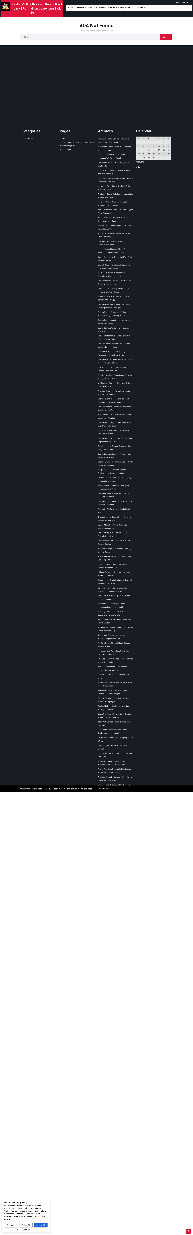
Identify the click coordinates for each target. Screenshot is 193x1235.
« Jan (138, 295)
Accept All (40, 1225)
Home (71, 7)
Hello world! (103, 992)
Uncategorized (28, 266)
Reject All (26, 1225)
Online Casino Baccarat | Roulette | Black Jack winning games (105, 7)
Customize (11, 1225)
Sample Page (142, 7)
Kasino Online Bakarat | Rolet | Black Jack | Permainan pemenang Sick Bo (37, 8)
